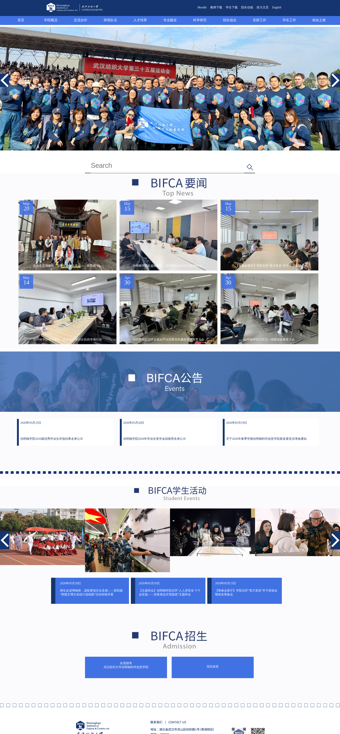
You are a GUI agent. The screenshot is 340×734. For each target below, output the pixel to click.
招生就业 (229, 20)
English (276, 7)
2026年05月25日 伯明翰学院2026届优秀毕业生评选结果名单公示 (51, 430)
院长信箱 (247, 7)
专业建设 (170, 20)
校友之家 (319, 20)
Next (334, 75)
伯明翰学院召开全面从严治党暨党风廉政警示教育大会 (168, 339)
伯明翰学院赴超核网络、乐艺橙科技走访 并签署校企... (168, 265)
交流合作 (80, 20)
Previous (4, 75)
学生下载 (232, 7)
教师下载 (216, 7)
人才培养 (140, 20)
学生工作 (289, 20)
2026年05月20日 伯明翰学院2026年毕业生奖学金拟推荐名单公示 (154, 430)
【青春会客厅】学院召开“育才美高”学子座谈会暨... (269, 265)
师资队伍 (110, 20)
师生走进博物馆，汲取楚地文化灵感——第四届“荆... (67, 265)
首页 (21, 20)
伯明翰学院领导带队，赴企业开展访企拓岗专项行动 (67, 339)
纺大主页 (263, 7)
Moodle (202, 7)
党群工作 (259, 20)
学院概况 (50, 20)
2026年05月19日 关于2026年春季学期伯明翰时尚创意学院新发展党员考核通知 (266, 430)
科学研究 (200, 20)
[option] (42, 536)
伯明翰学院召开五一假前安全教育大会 (269, 339)
